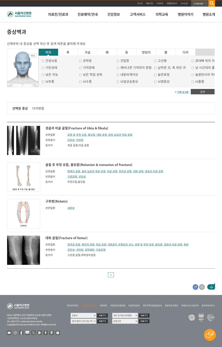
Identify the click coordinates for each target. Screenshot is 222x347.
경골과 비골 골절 (154, 171)
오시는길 (184, 3)
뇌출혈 (199, 81)
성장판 (79, 140)
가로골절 (72, 176)
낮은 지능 (51, 74)
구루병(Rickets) (56, 201)
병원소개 (209, 14)
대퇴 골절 (102, 135)
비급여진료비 (134, 305)
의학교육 (162, 14)
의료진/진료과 (58, 14)
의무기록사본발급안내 (152, 305)
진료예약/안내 (88, 14)
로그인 (140, 3)
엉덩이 (146, 52)
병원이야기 (185, 14)
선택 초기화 (183, 92)
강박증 (87, 60)
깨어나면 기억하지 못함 (136, 67)
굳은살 (71, 140)
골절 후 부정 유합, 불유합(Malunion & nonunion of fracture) (88, 164)
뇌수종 (87, 81)
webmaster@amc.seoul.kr (31, 321)
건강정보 (113, 14)
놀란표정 (164, 74)
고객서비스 (138, 14)
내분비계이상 (129, 74)
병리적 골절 (88, 244)
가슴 (88, 52)
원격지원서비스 (208, 305)
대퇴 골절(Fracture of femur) (66, 237)
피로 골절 (112, 171)
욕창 (186, 244)
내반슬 (71, 208)
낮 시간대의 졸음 (206, 67)
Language (198, 3)
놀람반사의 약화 (206, 74)
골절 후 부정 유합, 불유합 (81, 135)
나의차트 (159, 3)
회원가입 (149, 3)
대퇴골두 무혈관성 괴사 (120, 244)
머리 (48, 52)
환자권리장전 (72, 305)
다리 (186, 52)
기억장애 (89, 67)
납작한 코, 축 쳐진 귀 (172, 67)
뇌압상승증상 (129, 81)
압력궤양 (90, 250)
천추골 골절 (125, 171)
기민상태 (51, 67)
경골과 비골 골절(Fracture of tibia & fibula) (76, 128)
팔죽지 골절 (73, 171)
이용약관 (103, 305)
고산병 (162, 60)
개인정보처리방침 (89, 305)
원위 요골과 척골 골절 (120, 135)
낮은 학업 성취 (92, 74)
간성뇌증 (51, 60)
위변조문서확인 (171, 305)
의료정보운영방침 (117, 305)
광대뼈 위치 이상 (206, 60)
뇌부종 (49, 81)
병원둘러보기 (172, 3)
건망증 (124, 60)
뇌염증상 (164, 81)
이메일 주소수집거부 (190, 305)
